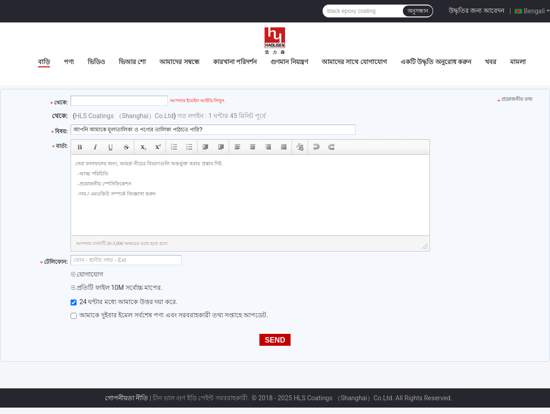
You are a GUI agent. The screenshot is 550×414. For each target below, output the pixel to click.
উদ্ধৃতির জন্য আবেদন (476, 10)
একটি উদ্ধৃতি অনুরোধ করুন (436, 61)
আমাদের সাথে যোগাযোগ (354, 61)
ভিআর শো (132, 61)
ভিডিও (96, 61)
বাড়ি (44, 61)
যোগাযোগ (87, 274)
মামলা (518, 61)
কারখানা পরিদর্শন (235, 61)
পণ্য (69, 61)
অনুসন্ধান (417, 11)
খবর (490, 61)
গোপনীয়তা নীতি (126, 398)
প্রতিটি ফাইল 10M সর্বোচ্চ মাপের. (117, 287)
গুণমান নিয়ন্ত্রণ (289, 61)
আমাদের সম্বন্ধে (179, 61)
